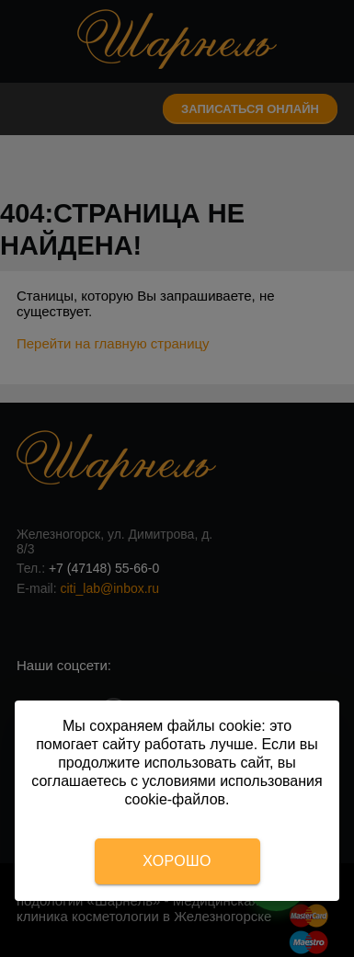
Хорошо (177, 861)
